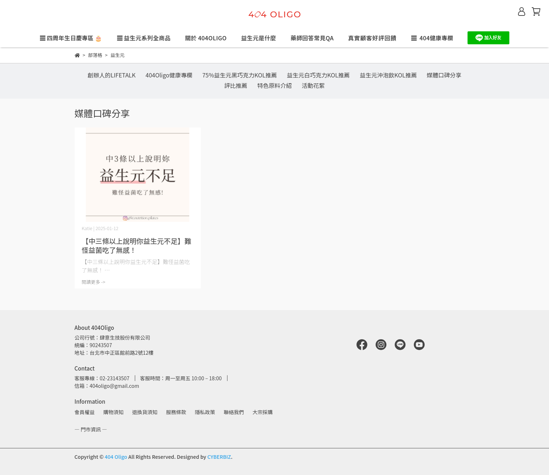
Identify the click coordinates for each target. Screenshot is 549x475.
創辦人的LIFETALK (112, 75)
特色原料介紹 (274, 85)
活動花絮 (313, 85)
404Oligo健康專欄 (169, 75)
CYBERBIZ (219, 456)
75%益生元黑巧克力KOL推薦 (239, 75)
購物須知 (113, 412)
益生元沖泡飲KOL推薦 (388, 75)
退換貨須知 (145, 412)
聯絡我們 (234, 412)
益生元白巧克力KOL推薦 (318, 75)
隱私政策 (205, 412)
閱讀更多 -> (94, 281)
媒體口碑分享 (444, 75)
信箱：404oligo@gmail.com (107, 385)
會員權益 (85, 412)
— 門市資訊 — (91, 429)
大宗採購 (263, 412)
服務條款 (176, 412)
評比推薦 (235, 85)
